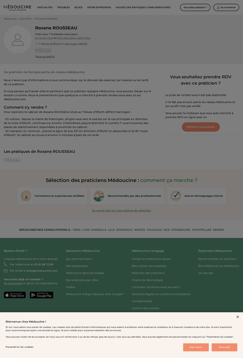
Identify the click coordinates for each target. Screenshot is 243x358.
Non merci (196, 347)
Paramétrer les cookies (20, 347)
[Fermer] (238, 317)
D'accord (224, 347)
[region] (121, 335)
